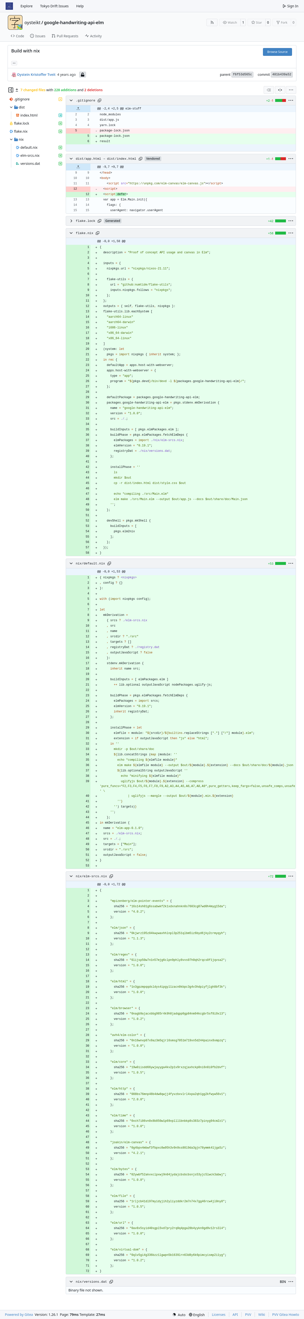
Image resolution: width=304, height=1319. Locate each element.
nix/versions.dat (91, 1282)
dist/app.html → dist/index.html (106, 159)
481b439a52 (281, 74)
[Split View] (280, 90)
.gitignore (85, 100)
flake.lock (85, 221)
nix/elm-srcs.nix (91, 876)
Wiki (261, 1314)
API (235, 1314)
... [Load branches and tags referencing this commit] (14, 62)
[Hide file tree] (10, 90)
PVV (248, 1314)
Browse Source (277, 52)
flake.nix (84, 233)
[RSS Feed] (212, 22)
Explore (27, 6)
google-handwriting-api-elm (74, 22)
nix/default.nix (90, 563)
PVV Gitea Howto (285, 1314)
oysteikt (32, 22)
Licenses (219, 1314)
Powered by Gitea (19, 1314)
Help (80, 6)
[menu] (291, 90)
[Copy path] (99, 100)
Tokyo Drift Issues (54, 6)
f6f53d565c (242, 74)
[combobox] (269, 90)
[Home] (9, 6)
